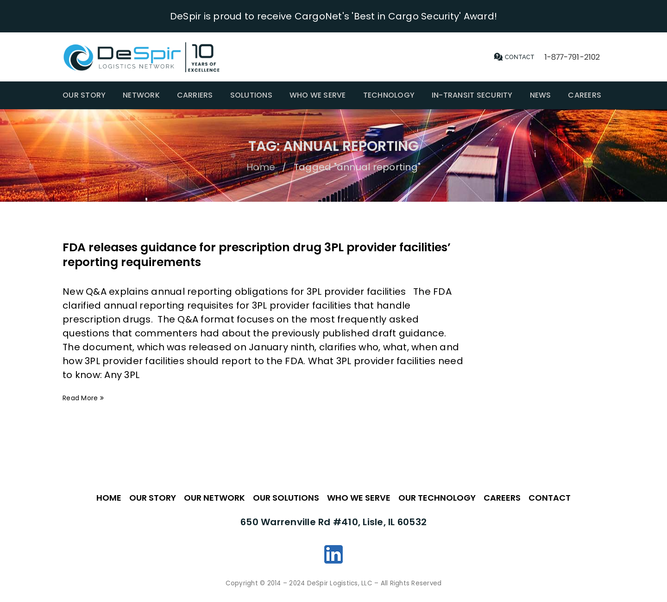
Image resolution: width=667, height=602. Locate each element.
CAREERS (502, 497)
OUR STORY (152, 497)
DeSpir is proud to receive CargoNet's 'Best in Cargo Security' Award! (333, 16)
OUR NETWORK (214, 497)
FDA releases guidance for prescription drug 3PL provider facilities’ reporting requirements (257, 254)
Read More (80, 398)
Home (260, 167)
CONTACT (550, 497)
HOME (108, 497)
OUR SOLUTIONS (286, 497)
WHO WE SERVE (358, 497)
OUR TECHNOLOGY (437, 497)
